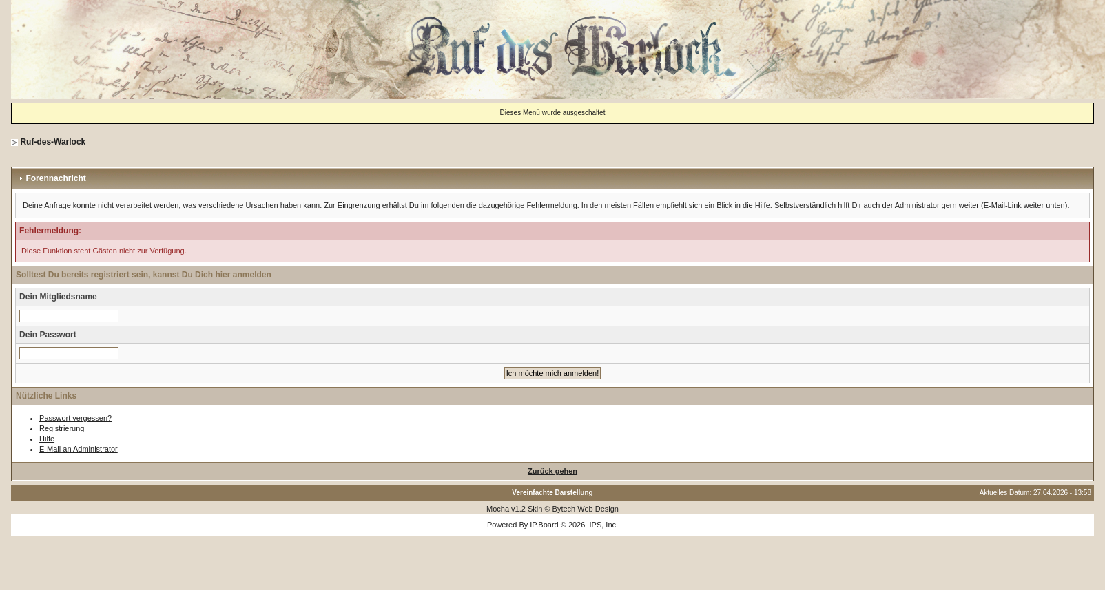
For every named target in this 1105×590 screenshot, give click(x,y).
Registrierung (61, 428)
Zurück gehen (552, 471)
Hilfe (46, 438)
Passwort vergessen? (75, 418)
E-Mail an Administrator (78, 449)
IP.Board (544, 524)
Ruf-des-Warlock (52, 142)
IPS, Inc (602, 524)
